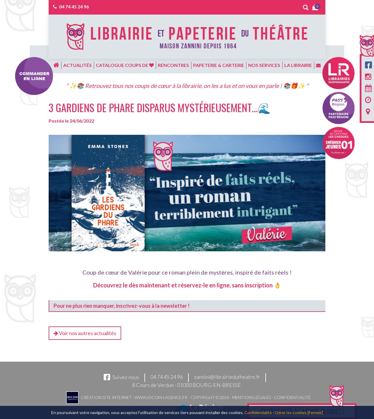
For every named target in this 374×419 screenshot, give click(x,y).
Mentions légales (251, 397)
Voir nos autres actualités (85, 333)
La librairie (298, 65)
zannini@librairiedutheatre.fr (227, 377)
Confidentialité (292, 397)
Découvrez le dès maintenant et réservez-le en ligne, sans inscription (183, 285)
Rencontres (173, 65)
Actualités (77, 65)
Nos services (264, 65)
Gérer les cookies (291, 412)
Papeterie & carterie (218, 65)
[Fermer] (315, 412)
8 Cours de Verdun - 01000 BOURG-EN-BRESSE (186, 385)
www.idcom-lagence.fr (160, 397)
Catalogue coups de (125, 65)
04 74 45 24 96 (74, 6)
